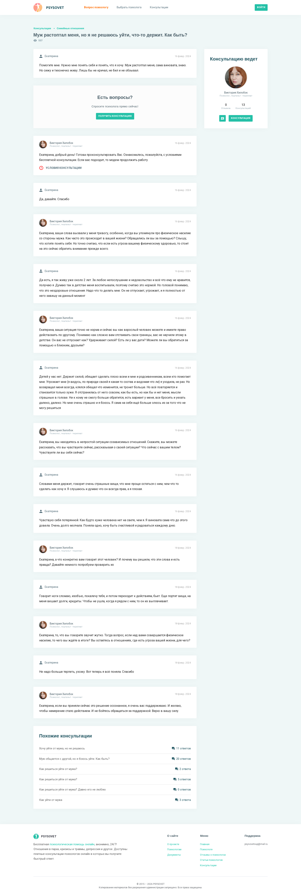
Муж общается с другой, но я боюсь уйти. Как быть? (74, 759)
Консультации (42, 28)
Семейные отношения (70, 28)
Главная (204, 844)
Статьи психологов (211, 860)
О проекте (173, 844)
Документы (174, 854)
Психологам (174, 849)
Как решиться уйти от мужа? (58, 769)
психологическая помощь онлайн (72, 844)
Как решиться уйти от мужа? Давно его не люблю (72, 789)
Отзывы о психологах (213, 854)
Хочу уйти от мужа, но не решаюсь (62, 748)
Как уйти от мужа (50, 800)
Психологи (206, 849)
